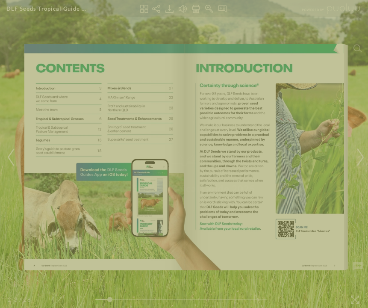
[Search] (357, 48)
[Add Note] (357, 266)
